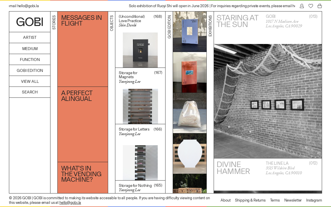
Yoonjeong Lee (129, 81)
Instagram (314, 200)
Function (30, 59)
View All (30, 81)
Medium (30, 48)
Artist (30, 37)
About (225, 200)
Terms (275, 200)
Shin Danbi (128, 25)
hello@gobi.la (70, 202)
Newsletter (293, 200)
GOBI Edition (30, 70)
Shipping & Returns (250, 200)
